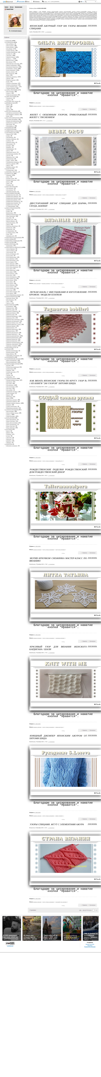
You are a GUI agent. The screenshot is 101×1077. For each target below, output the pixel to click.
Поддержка (79, 2)
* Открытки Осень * (11, 222)
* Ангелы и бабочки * (11, 139)
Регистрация (21, 1)
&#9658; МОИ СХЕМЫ (35, 15)
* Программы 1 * (10, 126)
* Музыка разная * (10, 352)
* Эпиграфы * (9, 377)
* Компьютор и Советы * (12, 122)
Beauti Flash (5, 9)
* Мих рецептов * (10, 73)
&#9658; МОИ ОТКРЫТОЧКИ (70, 15)
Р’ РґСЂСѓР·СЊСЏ (16, 31)
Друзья (11, 7)
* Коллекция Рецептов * (12, 67)
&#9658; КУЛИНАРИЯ (47, 20)
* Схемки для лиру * (11, 372)
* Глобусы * (9, 140)
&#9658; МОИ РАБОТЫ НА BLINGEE (52, 15)
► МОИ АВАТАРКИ (10, 186)
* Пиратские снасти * (11, 152)
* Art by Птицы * (10, 286)
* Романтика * (9, 229)
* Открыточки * (10, 368)
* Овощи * (8, 78)
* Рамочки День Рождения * (13, 319)
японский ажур (59, 460)
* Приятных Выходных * (12, 226)
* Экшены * (9, 442)
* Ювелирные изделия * (12, 408)
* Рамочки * (9, 370)
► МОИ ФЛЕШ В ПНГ (10, 347)
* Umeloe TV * (9, 54)
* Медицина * (9, 396)
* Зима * (8, 106)
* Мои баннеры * (10, 300)
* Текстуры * (9, 437)
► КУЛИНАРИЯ (9, 42)
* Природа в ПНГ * (11, 157)
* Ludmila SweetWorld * (12, 52)
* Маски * (8, 432)
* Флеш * (8, 373)
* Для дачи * (9, 388)
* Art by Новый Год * (11, 278)
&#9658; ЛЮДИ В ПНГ (49, 16)
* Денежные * (9, 382)
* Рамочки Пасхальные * (12, 332)
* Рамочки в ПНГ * (10, 318)
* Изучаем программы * (12, 119)
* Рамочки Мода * (10, 327)
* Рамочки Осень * (10, 331)
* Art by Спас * (10, 290)
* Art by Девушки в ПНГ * (12, 265)
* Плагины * (9, 434)
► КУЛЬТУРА (8, 168)
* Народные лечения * (12, 400)
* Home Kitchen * (10, 47)
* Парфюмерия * (10, 149)
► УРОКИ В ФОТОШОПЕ (11, 409)
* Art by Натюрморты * (11, 277)
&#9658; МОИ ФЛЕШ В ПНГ (57, 13)
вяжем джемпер (59, 815)
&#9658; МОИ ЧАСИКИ (70, 14)
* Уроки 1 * (8, 93)
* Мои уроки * (9, 124)
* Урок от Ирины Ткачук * (12, 413)
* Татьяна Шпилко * (11, 88)
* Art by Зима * (9, 272)
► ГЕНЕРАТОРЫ (9, 129)
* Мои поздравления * (11, 362)
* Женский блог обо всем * (13, 63)
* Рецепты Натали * (11, 80)
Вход (28, 1)
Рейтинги (37, 1)
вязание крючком (37, 372)
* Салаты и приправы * (12, 83)
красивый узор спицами (61, 901)
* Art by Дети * (9, 268)
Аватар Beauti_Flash (15, 20)
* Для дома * (9, 383)
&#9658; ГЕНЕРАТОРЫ (57, 17)
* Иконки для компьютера (12, 121)
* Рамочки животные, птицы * (13, 324)
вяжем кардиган (59, 727)
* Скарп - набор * (10, 160)
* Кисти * (8, 431)
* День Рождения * (11, 216)
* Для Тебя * (9, 218)
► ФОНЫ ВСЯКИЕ (10, 418)
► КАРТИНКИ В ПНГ (10, 132)
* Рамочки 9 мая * (10, 314)
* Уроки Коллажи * (10, 416)
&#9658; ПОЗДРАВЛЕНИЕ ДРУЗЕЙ (82, 12)
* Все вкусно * (9, 62)
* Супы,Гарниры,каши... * (12, 86)
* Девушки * (9, 175)
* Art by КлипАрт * (10, 273)
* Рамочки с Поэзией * (12, 345)
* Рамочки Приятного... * (12, 334)
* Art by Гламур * (10, 262)
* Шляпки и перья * (11, 167)
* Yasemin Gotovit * (11, 57)
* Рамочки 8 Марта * (11, 313)
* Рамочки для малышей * (13, 321)
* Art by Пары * (10, 281)
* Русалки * (9, 185)
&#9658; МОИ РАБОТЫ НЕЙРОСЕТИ (38, 14)
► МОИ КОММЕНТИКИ (11, 193)
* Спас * (8, 234)
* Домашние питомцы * (12, 391)
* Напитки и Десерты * (12, 76)
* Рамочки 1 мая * (10, 309)
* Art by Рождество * (11, 288)
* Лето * (8, 108)
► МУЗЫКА (8, 349)
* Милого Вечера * (10, 221)
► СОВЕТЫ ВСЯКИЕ (10, 378)
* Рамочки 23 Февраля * (12, 311)
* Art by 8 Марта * (11, 250)
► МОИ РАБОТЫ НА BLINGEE (13, 237)
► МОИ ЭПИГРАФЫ (10, 244)
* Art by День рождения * (12, 267)
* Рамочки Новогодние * (12, 329)
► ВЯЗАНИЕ (8, 40)
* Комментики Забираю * (12, 196)
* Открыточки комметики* (12, 367)
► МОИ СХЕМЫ (9, 239)
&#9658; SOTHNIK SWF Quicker (68, 18)
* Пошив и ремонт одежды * (13, 403)
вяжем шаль (58, 372)
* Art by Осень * (10, 280)
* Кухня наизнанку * (11, 70)
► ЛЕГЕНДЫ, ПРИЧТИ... (11, 172)
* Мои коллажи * (10, 91)
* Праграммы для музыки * (13, 355)
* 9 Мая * (8, 136)
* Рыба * (8, 81)
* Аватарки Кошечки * (11, 191)
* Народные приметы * (12, 401)
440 (80, 910)
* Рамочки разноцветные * (13, 336)
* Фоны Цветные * (10, 427)
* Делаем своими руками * (13, 380)
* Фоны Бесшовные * (11, 419)
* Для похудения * (10, 386)
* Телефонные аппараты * (13, 162)
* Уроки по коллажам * (12, 95)
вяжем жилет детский (61, 194)
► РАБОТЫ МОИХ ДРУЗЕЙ (12, 363)
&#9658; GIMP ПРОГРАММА (84, 18)
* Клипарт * (9, 145)
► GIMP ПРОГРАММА (11, 96)
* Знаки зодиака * (10, 393)
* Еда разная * (9, 144)
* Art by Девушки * (10, 263)
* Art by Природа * (10, 285)
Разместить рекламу (90, 1071)
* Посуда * (8, 155)
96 (83, 910)
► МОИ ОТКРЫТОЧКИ (11, 208)
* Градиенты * (9, 98)
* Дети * (8, 177)
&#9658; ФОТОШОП (64, 11)
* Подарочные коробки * (12, 154)
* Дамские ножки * (10, 142)
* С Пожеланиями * (11, 206)
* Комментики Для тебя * (12, 195)
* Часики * (8, 375)
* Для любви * (9, 390)
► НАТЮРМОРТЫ (10, 357)
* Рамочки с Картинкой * (12, 344)
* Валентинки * (10, 213)
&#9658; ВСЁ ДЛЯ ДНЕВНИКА (36, 18)
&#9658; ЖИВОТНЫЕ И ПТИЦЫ (42, 17)
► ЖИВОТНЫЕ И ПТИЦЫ (12, 131)
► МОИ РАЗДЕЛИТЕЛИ (11, 296)
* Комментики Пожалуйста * (13, 201)
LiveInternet (8, 2)
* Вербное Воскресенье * (12, 214)
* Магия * (8, 395)
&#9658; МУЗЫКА (43, 13)
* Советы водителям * (11, 406)
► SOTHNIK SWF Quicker (12, 101)
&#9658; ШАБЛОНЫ (52, 11)
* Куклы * (8, 181)
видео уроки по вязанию (48, 106)
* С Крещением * (10, 231)
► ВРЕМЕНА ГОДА (10, 103)
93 (89, 910)
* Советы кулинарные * (12, 85)
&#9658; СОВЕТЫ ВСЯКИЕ (44, 12)
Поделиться (92, 109)
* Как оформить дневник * (13, 114)
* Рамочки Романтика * (12, 341)
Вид (82, 2)
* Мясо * (8, 75)
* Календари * (9, 245)
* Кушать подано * (10, 72)
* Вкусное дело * (10, 60)
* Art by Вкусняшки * (11, 260)
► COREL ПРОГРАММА (11, 90)
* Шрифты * (9, 441)
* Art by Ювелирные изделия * (14, 295)
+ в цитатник (48, 31)
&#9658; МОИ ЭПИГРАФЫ (56, 14)
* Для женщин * (10, 188)
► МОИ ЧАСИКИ (9, 242)
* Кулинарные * (10, 306)
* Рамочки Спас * (10, 308)
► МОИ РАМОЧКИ (10, 304)
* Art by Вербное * (11, 259)
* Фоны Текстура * (10, 426)
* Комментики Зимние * (12, 199)
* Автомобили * (10, 137)
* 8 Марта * (9, 209)
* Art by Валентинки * (11, 257)
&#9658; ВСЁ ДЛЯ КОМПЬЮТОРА (86, 17)
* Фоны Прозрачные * (11, 424)
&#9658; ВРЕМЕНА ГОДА (52, 18)
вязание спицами (37, 106)
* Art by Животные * (11, 270)
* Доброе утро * (10, 219)
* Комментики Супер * (11, 204)
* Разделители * (10, 158)
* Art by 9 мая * (10, 255)
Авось (45, 1)
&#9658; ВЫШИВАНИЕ (70, 17)
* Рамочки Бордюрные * (12, 316)
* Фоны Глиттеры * (11, 421)
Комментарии (18, 7)
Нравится (84, 109)
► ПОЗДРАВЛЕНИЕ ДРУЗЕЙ (12, 359)
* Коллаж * (8, 365)
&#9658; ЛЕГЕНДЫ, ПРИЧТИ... (65, 16)
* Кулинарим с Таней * (12, 68)
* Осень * (8, 109)
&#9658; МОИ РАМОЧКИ (72, 13)
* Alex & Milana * (10, 44)
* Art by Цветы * (10, 293)
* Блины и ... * (9, 58)
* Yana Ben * (9, 55)
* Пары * (8, 183)
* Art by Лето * (9, 275)
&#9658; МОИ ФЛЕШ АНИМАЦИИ (87, 14)
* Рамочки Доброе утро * (12, 322)
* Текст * (8, 301)
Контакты (90, 1070)
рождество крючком (60, 549)
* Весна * (8, 104)
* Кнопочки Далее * (11, 298)
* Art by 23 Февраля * (11, 254)
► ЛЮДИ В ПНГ (9, 173)
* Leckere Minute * (10, 50)
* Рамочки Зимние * (11, 326)
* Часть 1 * (8, 303)
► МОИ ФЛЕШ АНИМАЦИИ (12, 240)
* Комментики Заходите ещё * (14, 198)
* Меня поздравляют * (11, 360)
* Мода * (8, 398)
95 (85, 910)
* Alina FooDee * (10, 45)
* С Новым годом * (11, 232)
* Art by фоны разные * (12, 291)
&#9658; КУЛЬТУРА (79, 16)
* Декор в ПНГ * (10, 134)
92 (90, 910)
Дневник (92, 26)
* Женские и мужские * (12, 445)
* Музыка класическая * (12, 350)
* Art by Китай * (10, 252)
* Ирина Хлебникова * (11, 65)
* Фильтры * (9, 439)
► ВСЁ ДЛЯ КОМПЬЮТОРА (12, 117)
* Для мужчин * (10, 190)
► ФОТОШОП (8, 429)
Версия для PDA (90, 1068)
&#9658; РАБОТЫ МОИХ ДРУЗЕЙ (63, 12)
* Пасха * (8, 150)
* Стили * (8, 436)
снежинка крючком (60, 638)
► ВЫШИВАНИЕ (9, 127)
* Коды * (8, 116)
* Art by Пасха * (10, 283)
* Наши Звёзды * (10, 354)
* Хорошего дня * (10, 236)
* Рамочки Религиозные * (12, 337)
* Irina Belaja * (9, 49)
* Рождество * (9, 227)
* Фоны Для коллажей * (12, 423)
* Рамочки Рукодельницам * (13, 342)
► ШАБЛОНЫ (8, 444)
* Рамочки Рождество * (12, 339)
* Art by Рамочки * (10, 249)
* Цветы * (8, 165)
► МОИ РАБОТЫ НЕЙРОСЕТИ (13, 247)
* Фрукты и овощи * (11, 163)
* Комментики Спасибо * (12, 203)
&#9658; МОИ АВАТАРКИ (35, 16)
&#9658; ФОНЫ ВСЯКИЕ (78, 11)
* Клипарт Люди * (10, 178)
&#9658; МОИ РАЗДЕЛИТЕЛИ (88, 13)
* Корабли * (9, 147)
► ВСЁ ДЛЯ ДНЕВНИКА (11, 111)
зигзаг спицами (36, 283)
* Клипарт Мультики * (11, 180)
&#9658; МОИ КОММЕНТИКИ (87, 15)
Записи (6, 7)
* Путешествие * (10, 170)
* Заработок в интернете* (12, 113)
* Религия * (9, 404)
